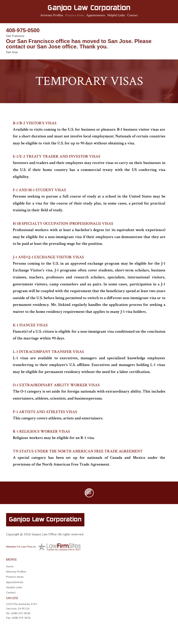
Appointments (95, 15)
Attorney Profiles (51, 15)
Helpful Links (116, 15)
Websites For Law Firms (19, 546)
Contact (132, 15)
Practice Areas (74, 15)
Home (10, 566)
